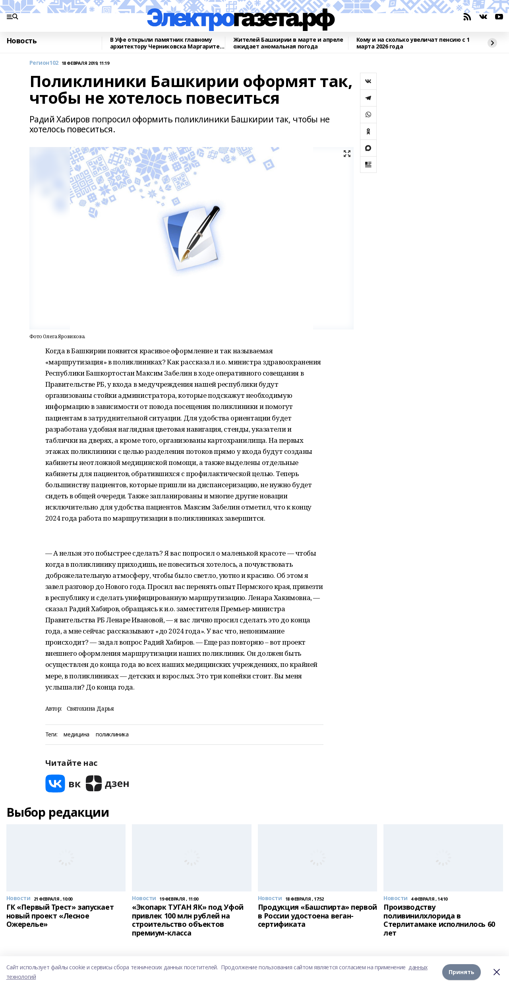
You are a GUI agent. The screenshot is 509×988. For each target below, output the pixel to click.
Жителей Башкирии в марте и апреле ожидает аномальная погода (288, 43)
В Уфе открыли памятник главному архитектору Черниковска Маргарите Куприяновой (165, 43)
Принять (461, 972)
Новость (21, 41)
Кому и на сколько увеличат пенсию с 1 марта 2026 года (413, 43)
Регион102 (43, 63)
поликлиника (112, 734)
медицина (76, 734)
